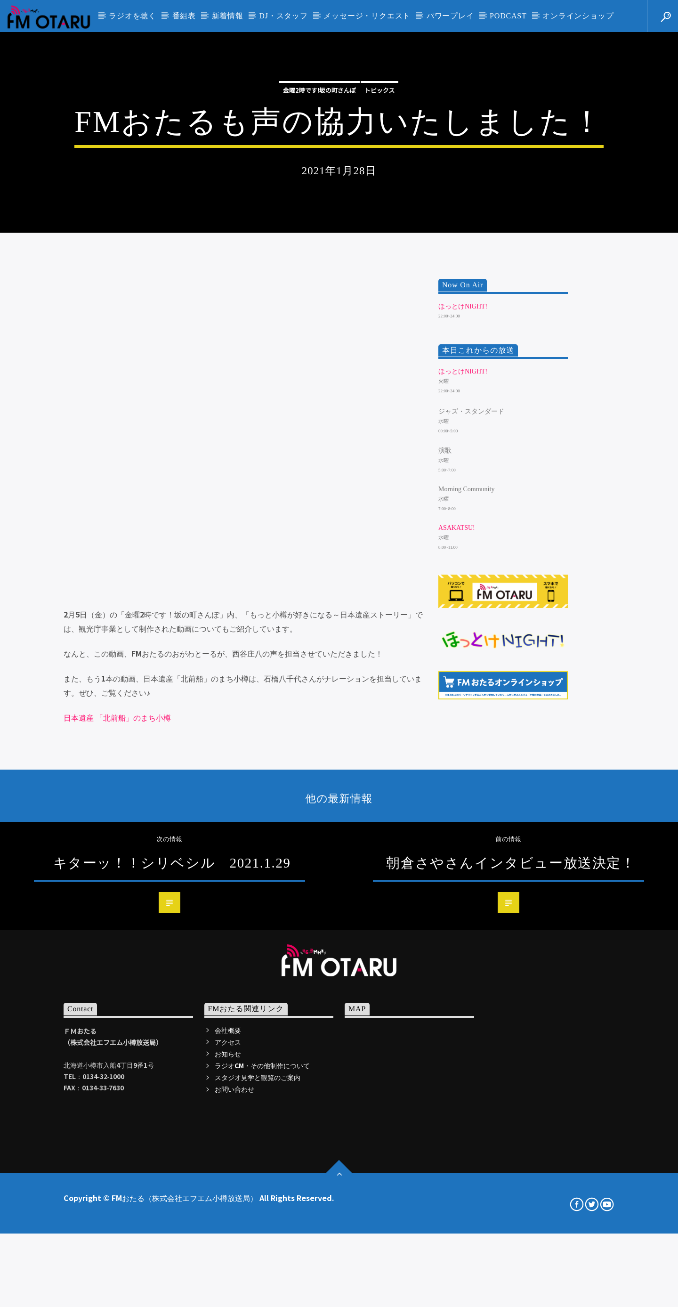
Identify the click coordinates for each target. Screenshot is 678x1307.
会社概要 (228, 1289)
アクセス (228, 1301)
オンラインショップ (577, 16)
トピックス (379, 208)
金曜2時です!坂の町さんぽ (319, 208)
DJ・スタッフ (283, 16)
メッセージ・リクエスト (367, 16)
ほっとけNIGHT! (462, 565)
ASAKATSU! (456, 787)
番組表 (184, 16)
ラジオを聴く (132, 16)
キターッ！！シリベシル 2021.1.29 (172, 1122)
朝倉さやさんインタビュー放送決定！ (510, 1122)
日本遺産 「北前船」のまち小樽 (117, 976)
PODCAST (508, 16)
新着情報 (227, 16)
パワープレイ (450, 16)
